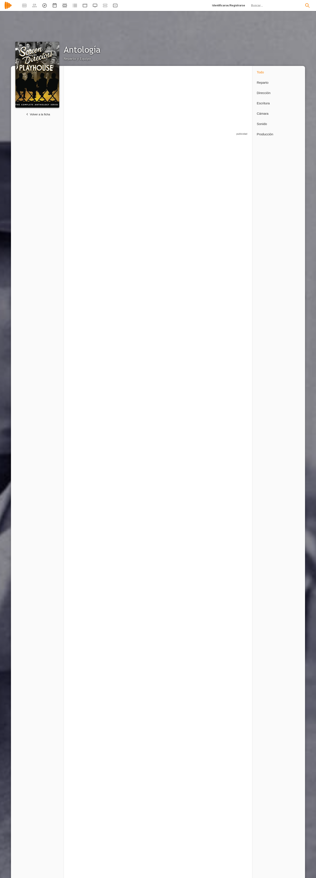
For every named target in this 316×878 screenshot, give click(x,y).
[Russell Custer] (83, 403)
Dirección (264, 93)
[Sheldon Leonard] (175, 628)
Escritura (263, 103)
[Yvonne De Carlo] (206, 800)
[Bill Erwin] (206, 179)
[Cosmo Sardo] (175, 403)
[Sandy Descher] (114, 459)
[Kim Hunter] (175, 459)
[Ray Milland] (206, 571)
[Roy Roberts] (235, 235)
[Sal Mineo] (145, 179)
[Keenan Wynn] (145, 628)
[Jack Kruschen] (175, 687)
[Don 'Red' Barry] (114, 800)
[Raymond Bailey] (83, 515)
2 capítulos (228, 258)
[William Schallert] (235, 291)
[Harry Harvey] (83, 687)
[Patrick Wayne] (235, 800)
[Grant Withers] (206, 744)
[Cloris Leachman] (114, 628)
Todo (260, 72)
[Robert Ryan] (175, 515)
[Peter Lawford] (114, 515)
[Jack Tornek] (206, 403)
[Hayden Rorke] (206, 291)
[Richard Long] (206, 347)
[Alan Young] (83, 571)
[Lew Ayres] (206, 459)
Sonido (262, 124)
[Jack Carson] (206, 515)
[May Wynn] (145, 571)
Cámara (262, 113)
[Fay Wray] (114, 347)
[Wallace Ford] (206, 628)
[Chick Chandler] (145, 291)
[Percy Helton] (175, 800)
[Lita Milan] (83, 291)
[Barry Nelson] (114, 571)
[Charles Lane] (175, 744)
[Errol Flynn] (83, 347)
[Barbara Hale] (175, 347)
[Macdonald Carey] (83, 235)
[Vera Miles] (235, 403)
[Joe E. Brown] (114, 744)
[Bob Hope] (83, 800)
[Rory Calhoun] (114, 179)
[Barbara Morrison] (145, 235)
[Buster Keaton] (235, 459)
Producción (265, 134)
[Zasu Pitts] (235, 571)
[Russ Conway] (145, 744)
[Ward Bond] (114, 687)
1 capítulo (73, 202)
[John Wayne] (206, 235)
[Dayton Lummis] (145, 800)
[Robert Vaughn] (235, 347)
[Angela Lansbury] (83, 179)
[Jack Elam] (235, 687)
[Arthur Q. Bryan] (175, 179)
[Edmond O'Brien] (145, 459)
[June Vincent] (114, 291)
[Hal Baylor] (175, 571)
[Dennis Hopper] (145, 347)
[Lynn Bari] (235, 515)
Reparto (262, 82)
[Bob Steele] (206, 687)
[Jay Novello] (114, 235)
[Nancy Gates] (145, 515)
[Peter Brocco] (83, 744)
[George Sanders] (235, 179)
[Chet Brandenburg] (114, 403)
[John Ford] (235, 744)
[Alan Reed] (145, 687)
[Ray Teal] (235, 628)
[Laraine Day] (175, 235)
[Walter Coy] (83, 459)
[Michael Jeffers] (145, 403)
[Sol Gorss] (83, 628)
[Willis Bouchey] (175, 291)
